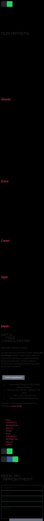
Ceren (5, 241)
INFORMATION (12, 425)
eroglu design (16, 406)
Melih (5, 326)
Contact (9, 431)
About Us (9, 428)
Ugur (4, 277)
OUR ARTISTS (11, 423)
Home (8, 420)
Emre (5, 181)
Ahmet (6, 99)
